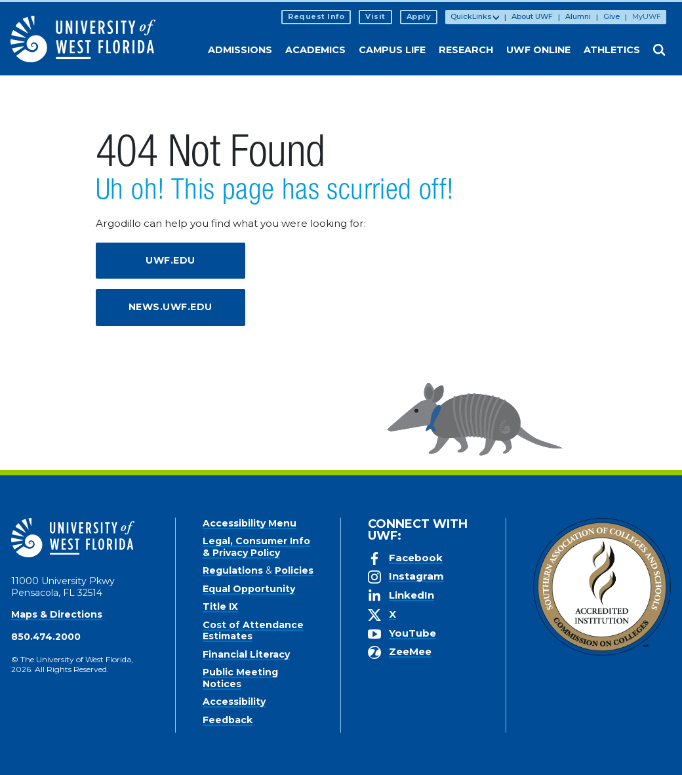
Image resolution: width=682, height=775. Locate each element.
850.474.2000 (46, 637)
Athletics (612, 50)
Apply (419, 16)
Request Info (316, 16)
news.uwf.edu (170, 307)
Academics (315, 50)
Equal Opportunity (249, 589)
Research (466, 50)
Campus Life (392, 50)
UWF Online (538, 50)
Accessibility (234, 701)
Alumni (578, 16)
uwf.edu (170, 260)
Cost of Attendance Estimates (253, 631)
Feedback (227, 720)
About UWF (532, 16)
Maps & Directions (56, 614)
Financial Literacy (246, 654)
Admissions (240, 50)
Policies (294, 570)
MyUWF (646, 16)
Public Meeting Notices (240, 678)
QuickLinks (471, 16)
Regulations (233, 570)
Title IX (220, 606)
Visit (375, 16)
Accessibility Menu (249, 523)
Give (611, 16)
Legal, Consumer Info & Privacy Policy (256, 547)
